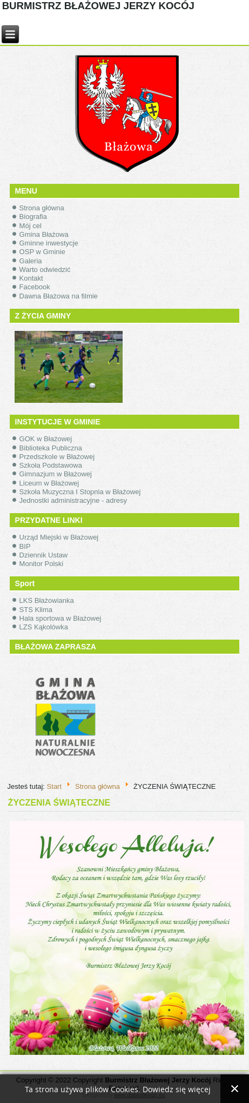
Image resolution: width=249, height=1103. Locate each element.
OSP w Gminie (42, 252)
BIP (25, 546)
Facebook (34, 287)
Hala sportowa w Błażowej (60, 618)
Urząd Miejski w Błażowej (59, 537)
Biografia (33, 216)
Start (54, 786)
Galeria (30, 261)
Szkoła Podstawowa (50, 465)
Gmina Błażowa (44, 234)
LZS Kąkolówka (43, 627)
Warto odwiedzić (45, 269)
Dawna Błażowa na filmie (58, 296)
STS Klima (35, 610)
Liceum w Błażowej (49, 483)
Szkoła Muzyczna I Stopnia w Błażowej (80, 492)
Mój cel (30, 226)
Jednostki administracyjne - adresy (73, 500)
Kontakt (31, 278)
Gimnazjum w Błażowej (55, 474)
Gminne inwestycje (48, 243)
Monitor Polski (41, 564)
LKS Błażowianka (46, 600)
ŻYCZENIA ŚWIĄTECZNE (59, 802)
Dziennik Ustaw (43, 555)
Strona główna (41, 208)
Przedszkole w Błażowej (57, 457)
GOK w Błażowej (45, 439)
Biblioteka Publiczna (50, 448)
